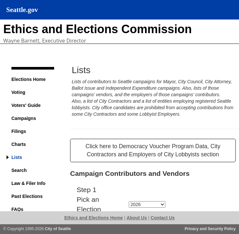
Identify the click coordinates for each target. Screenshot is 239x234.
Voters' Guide (25, 105)
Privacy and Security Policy (210, 229)
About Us (137, 217)
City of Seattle (58, 229)
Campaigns (23, 118)
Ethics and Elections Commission (97, 29)
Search (19, 170)
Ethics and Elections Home (93, 217)
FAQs (17, 209)
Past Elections (27, 196)
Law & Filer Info (28, 183)
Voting (18, 92)
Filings (18, 131)
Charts (18, 144)
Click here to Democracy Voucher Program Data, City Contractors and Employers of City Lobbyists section (152, 150)
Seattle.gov (22, 10)
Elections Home (28, 79)
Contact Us (163, 217)
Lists (16, 157)
